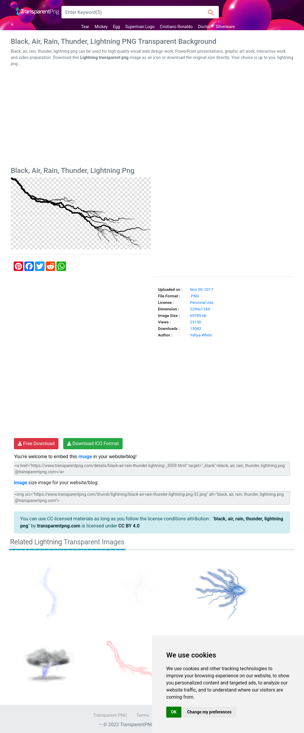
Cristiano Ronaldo (176, 26)
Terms (143, 715)
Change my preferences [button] (209, 712)
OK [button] (174, 712)
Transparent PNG (110, 715)
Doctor (204, 26)
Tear (85, 26)
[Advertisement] (152, 117)
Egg (116, 26)
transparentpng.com (58, 526)
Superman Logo (140, 26)
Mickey (101, 26)
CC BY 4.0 (129, 526)
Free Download (36, 443)
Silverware (225, 26)
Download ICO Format (93, 443)
